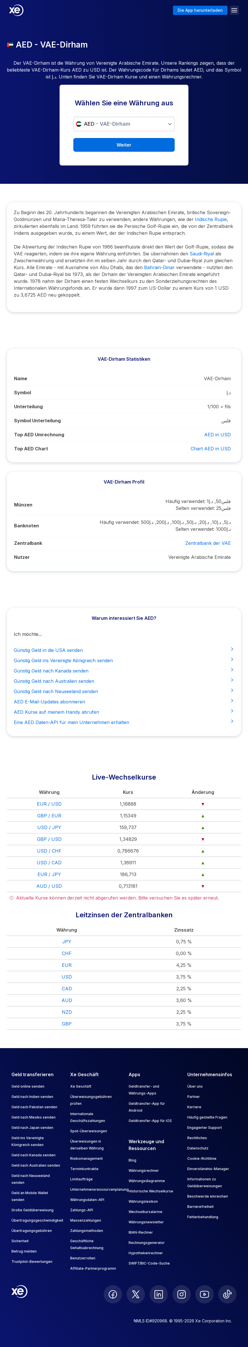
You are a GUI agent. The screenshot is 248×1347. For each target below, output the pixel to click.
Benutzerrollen (82, 1258)
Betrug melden (24, 1251)
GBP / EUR (49, 816)
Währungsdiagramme (147, 1181)
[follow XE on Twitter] (136, 1294)
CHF (67, 953)
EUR (67, 965)
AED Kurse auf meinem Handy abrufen (124, 712)
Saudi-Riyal (202, 254)
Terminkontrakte (84, 1169)
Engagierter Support (204, 1127)
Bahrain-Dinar (159, 267)
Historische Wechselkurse (151, 1191)
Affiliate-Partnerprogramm (93, 1268)
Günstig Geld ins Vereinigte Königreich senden (124, 660)
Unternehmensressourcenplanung (99, 1189)
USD (67, 977)
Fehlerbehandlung (202, 1217)
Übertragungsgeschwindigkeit (37, 1220)
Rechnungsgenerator (147, 1242)
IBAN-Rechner (141, 1232)
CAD (67, 988)
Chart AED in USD (211, 448)
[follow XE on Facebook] (113, 1294)
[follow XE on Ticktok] (227, 1294)
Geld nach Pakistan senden (34, 1107)
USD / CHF (49, 851)
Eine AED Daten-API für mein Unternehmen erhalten (124, 722)
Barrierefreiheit (200, 1206)
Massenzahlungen (85, 1220)
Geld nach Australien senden (35, 1165)
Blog (132, 1160)
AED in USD (217, 434)
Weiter (124, 145)
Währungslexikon (143, 1201)
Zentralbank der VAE (208, 543)
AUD (67, 1000)
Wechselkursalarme (145, 1212)
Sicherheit (20, 1241)
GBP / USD (49, 839)
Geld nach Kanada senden (33, 1155)
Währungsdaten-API (87, 1200)
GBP (67, 1024)
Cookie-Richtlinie (201, 1158)
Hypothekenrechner (146, 1253)
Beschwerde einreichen (207, 1196)
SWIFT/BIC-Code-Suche (149, 1263)
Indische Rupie (211, 219)
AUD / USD (49, 886)
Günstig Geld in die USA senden (124, 650)
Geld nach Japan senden (32, 1127)
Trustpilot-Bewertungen (31, 1261)
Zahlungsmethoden (86, 1230)
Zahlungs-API (81, 1210)
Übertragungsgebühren (31, 1230)
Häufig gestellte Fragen (207, 1117)
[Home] (16, 10)
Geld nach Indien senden (32, 1096)
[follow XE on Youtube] (204, 1294)
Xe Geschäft (80, 1086)
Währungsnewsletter (146, 1222)
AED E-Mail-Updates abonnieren (124, 701)
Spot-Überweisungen (88, 1131)
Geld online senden (27, 1086)
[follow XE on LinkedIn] (158, 1294)
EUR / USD (49, 804)
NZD (67, 1012)
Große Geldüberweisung (32, 1210)
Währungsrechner (144, 1170)
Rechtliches (197, 1138)
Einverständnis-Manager (208, 1169)
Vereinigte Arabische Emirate (199, 557)
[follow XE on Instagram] (181, 1294)
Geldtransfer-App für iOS (150, 1121)
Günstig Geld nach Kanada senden (124, 670)
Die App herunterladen (200, 10)
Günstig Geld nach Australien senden (124, 681)
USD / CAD (49, 862)
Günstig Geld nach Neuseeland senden (124, 691)
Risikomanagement (86, 1158)
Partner (193, 1096)
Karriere (194, 1107)
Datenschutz (197, 1148)
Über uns (195, 1086)
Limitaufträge (81, 1179)
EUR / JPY (49, 874)
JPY (66, 941)
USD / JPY (49, 827)
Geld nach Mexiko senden (33, 1117)
